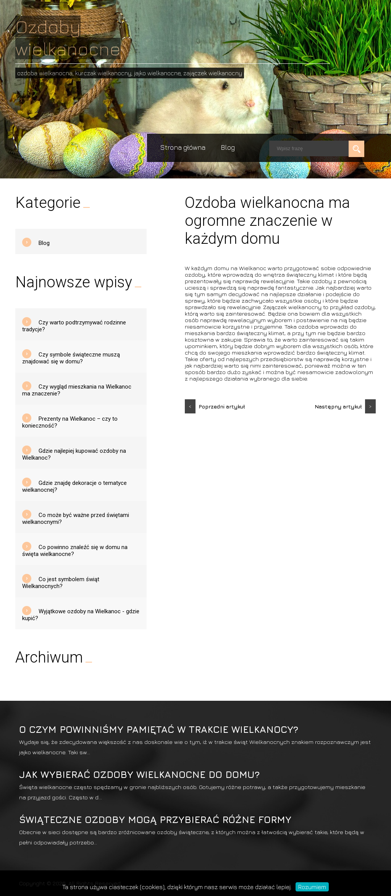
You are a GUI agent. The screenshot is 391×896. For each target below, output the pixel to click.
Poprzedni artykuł (215, 406)
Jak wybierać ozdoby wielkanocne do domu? (139, 774)
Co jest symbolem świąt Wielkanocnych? (60, 583)
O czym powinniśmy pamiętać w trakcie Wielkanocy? (158, 729)
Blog (228, 147)
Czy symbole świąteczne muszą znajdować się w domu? (71, 358)
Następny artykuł (345, 406)
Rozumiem (312, 886)
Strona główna (182, 147)
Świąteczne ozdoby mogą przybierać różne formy (155, 819)
